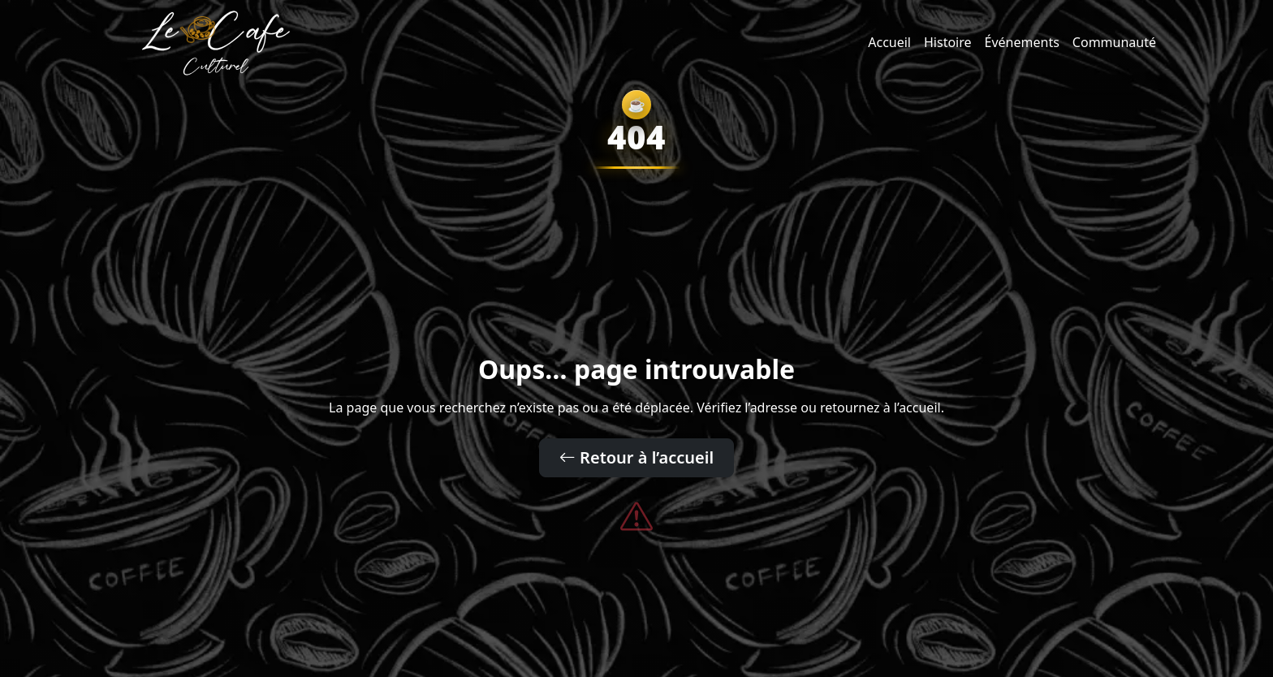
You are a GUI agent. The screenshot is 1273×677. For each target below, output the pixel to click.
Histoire (948, 42)
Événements (1022, 42)
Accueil (889, 42)
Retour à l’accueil (636, 457)
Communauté (1114, 42)
